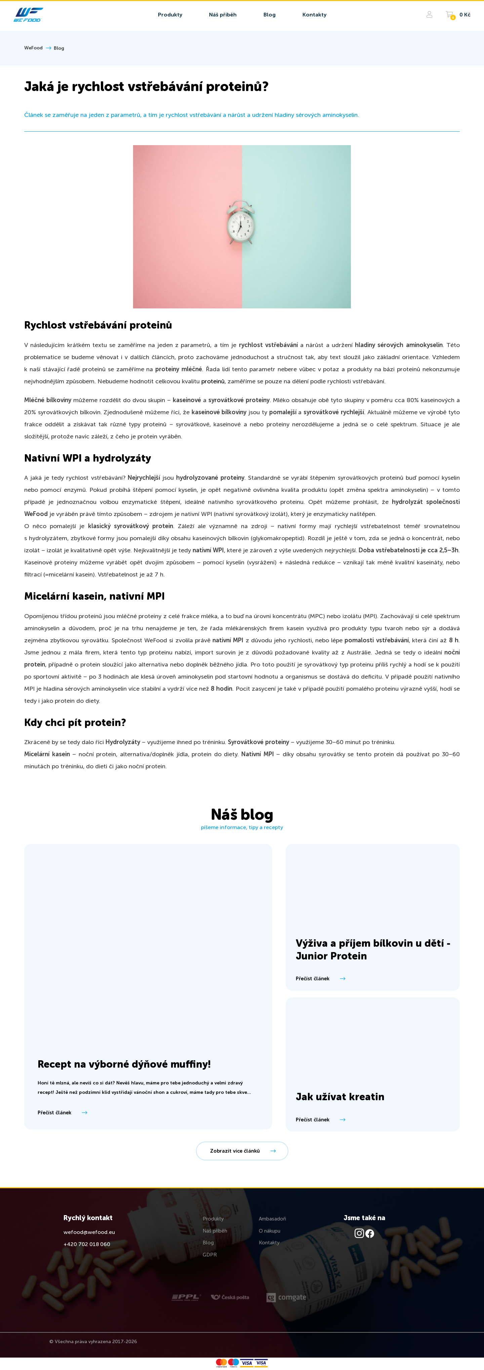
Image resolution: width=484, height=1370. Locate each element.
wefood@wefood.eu (89, 1232)
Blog (59, 48)
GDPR (210, 1254)
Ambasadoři (272, 1219)
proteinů (213, 382)
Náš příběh (215, 1231)
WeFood (33, 48)
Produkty (213, 1219)
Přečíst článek (62, 1112)
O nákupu (269, 1231)
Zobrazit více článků (242, 1151)
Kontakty (269, 1242)
